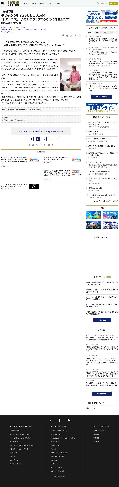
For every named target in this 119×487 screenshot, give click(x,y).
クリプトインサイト (56, 467)
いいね (113, 33)
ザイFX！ (53, 449)
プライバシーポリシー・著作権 (19, 449)
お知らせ (96, 442)
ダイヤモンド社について (101, 426)
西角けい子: (13, 27)
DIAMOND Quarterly (57, 456)
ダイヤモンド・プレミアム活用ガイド (20, 438)
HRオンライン (55, 464)
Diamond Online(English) (59, 430)
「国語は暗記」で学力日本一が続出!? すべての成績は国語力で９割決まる (23, 30)
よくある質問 (13, 453)
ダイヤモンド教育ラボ (57, 471)
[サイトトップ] (11, 3)
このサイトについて (15, 430)
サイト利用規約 (14, 442)
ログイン (104, 3)
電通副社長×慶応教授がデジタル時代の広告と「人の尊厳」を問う (102, 283)
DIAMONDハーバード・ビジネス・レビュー (63, 438)
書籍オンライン (55, 442)
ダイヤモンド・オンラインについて (21, 426)
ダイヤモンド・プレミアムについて (20, 434)
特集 (49, 4)
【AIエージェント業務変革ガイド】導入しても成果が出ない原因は (102, 298)
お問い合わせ (14, 460)
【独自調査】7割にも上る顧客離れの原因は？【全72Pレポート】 (102, 291)
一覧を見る (102, 320)
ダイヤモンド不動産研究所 (59, 453)
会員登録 (113, 4)
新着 (25, 4)
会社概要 (96, 434)
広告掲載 (12, 456)
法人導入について (15, 464)
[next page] (57, 139)
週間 (105, 33)
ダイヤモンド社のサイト (58, 426)
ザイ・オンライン (55, 445)
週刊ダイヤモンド (56, 434)
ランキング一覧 (101, 97)
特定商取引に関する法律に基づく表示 (21, 445)
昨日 (97, 33)
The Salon (54, 460)
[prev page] (25, 139)
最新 (89, 33)
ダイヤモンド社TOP (99, 430)
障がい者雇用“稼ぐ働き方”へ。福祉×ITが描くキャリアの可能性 (102, 306)
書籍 (58, 4)
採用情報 (96, 438)
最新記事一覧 (102, 393)
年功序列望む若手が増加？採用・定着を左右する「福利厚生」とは (102, 313)
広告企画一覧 (90, 408)
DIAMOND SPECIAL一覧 (95, 403)
